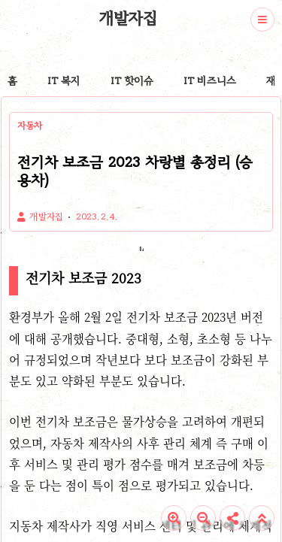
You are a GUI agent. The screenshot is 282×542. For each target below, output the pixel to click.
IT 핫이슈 (132, 80)
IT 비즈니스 (209, 80)
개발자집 (128, 18)
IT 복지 (63, 80)
